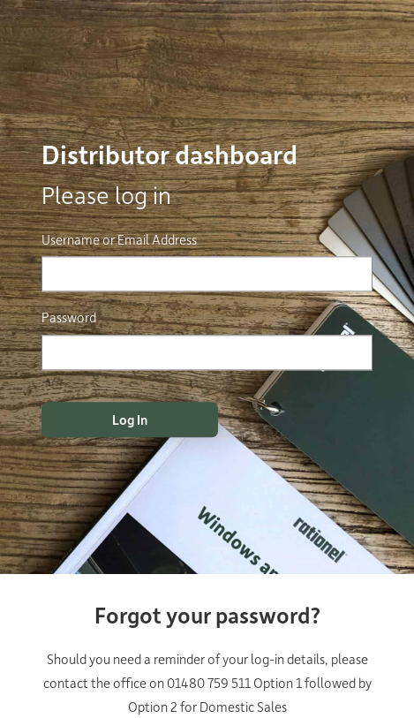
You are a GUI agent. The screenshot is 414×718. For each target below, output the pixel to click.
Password (68, 318)
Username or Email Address (119, 239)
